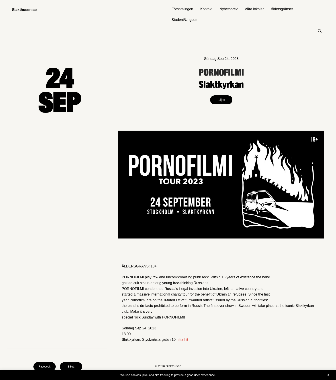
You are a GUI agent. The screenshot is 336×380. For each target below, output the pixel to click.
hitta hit (182, 339)
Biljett (221, 100)
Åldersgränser (282, 9)
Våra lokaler (254, 9)
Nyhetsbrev (228, 9)
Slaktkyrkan (221, 84)
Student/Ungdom (185, 20)
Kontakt (206, 9)
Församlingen (182, 9)
